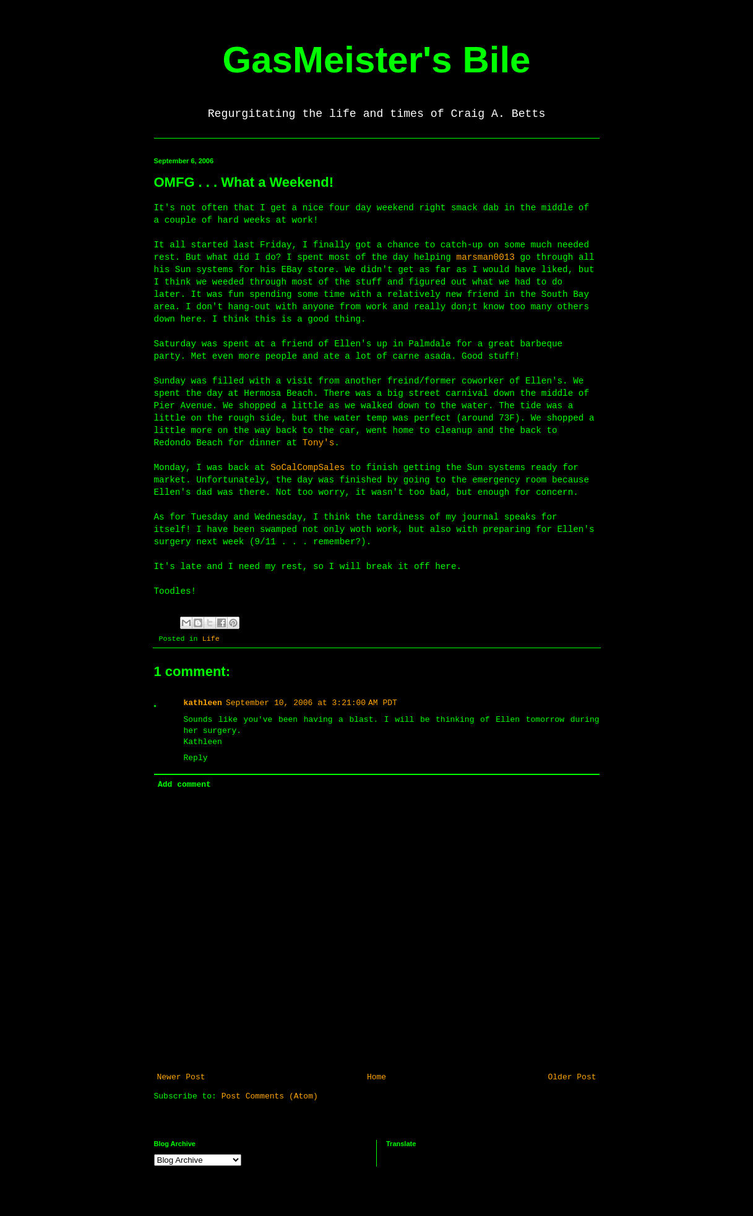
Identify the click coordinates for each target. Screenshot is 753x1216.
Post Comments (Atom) (270, 1096)
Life (211, 639)
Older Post (572, 1077)
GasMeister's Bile (377, 59)
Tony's (318, 443)
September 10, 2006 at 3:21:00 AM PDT (311, 703)
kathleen (203, 703)
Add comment (184, 784)
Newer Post (181, 1077)
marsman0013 (486, 257)
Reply (196, 758)
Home (376, 1077)
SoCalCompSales (310, 468)
